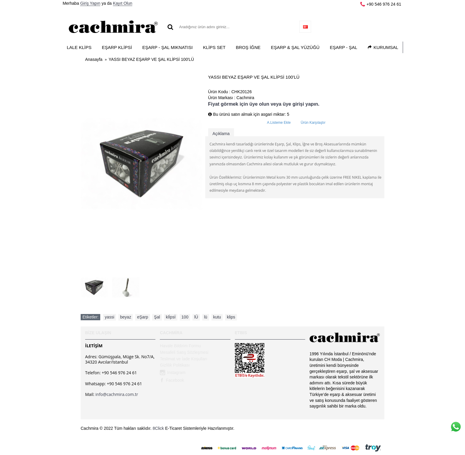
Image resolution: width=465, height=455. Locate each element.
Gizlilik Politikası (174, 365)
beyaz (125, 317)
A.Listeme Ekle (279, 123)
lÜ (196, 317)
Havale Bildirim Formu (180, 345)
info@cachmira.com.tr (116, 394)
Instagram (172, 373)
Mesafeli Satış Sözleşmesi (184, 352)
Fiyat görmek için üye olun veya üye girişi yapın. (263, 104)
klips (231, 317)
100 (184, 317)
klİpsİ (171, 317)
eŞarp (142, 317)
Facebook (172, 380)
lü (205, 317)
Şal (157, 317)
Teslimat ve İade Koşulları (183, 358)
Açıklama (221, 133)
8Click (158, 428)
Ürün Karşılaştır (313, 123)
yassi (109, 317)
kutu (217, 317)
